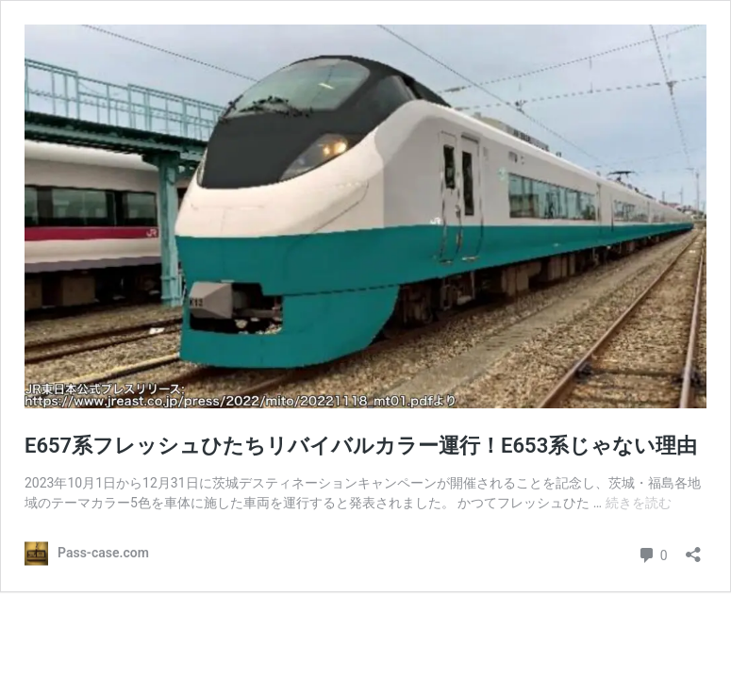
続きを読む (639, 502)
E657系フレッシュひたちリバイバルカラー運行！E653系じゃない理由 (361, 445)
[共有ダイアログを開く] (693, 548)
